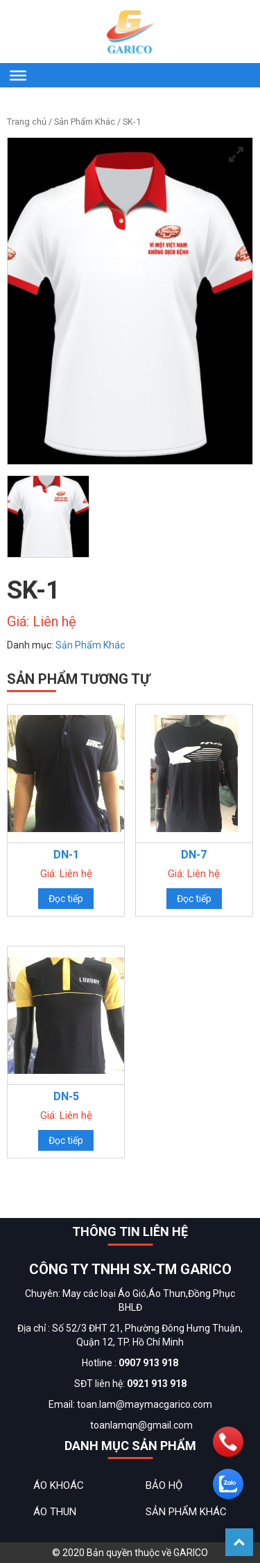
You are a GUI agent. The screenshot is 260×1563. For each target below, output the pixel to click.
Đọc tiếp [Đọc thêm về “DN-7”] (194, 898)
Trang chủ (26, 121)
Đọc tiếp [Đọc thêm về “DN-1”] (66, 898)
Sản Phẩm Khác (84, 121)
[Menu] (18, 75)
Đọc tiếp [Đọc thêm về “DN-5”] (66, 1140)
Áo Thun (54, 1511)
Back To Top (239, 1542)
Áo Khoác (58, 1485)
